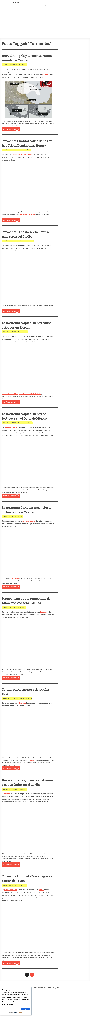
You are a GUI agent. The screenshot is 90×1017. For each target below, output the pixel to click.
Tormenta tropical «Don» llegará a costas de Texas (25, 905)
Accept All (25, 1009)
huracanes (44, 634)
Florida (14, 348)
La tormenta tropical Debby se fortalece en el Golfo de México (21, 403)
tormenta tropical (10, 441)
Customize (6, 1009)
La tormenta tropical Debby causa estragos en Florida (27, 334)
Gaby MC (5, 341)
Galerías (19, 154)
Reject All (16, 1009)
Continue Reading (9, 129)
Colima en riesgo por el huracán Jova (23, 714)
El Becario (5, 64)
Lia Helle (5, 154)
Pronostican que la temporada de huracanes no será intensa (27, 621)
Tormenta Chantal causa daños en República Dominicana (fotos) (24, 145)
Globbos (14, 2)
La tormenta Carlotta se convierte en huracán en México (24, 525)
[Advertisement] (45, 19)
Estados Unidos (22, 341)
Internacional (26, 154)
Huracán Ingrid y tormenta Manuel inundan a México (27, 57)
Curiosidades (22, 250)
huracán (22, 725)
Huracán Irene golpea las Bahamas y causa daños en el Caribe (26, 807)
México (24, 64)
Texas (41, 917)
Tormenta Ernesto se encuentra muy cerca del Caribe (24, 241)
